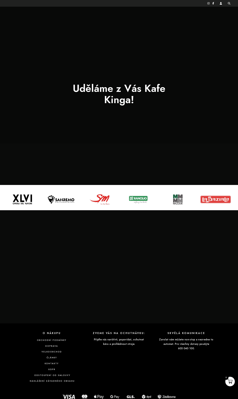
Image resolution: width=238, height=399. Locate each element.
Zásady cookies (37, 391)
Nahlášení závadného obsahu (52, 363)
